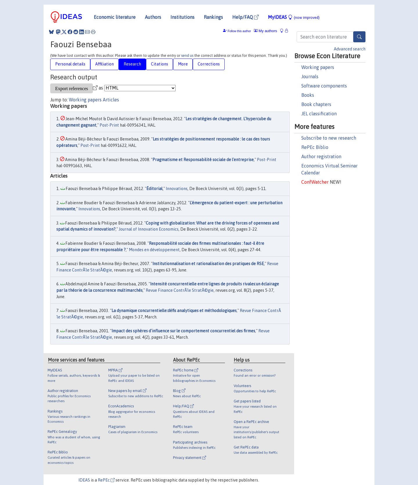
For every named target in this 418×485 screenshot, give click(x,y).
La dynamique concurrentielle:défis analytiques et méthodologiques (174, 310)
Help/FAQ (245, 17)
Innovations (177, 188)
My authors (265, 31)
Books (307, 95)
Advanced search (349, 49)
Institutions (182, 17)
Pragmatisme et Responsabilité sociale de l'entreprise (203, 159)
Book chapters (316, 104)
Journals (309, 76)
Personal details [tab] (70, 64)
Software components (324, 85)
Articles (111, 99)
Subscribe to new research (328, 138)
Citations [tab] (159, 64)
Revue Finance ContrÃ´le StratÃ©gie (180, 290)
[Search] (359, 36)
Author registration (321, 156)
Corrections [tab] (209, 64)
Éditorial (154, 188)
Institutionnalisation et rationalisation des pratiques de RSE (208, 263)
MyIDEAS (294, 17)
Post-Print (109, 125)
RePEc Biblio (314, 147)
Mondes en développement (154, 249)
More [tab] (183, 64)
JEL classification (319, 113)
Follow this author (239, 31)
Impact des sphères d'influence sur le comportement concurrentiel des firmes (183, 331)
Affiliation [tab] (104, 64)
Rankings (213, 17)
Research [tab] (132, 64)
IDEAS (84, 480)
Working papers (317, 67)
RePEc (106, 480)
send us (187, 55)
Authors (153, 17)
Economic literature (115, 17)
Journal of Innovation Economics (149, 229)
